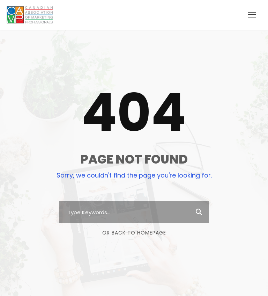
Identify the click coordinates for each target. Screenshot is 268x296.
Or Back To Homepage (134, 232)
